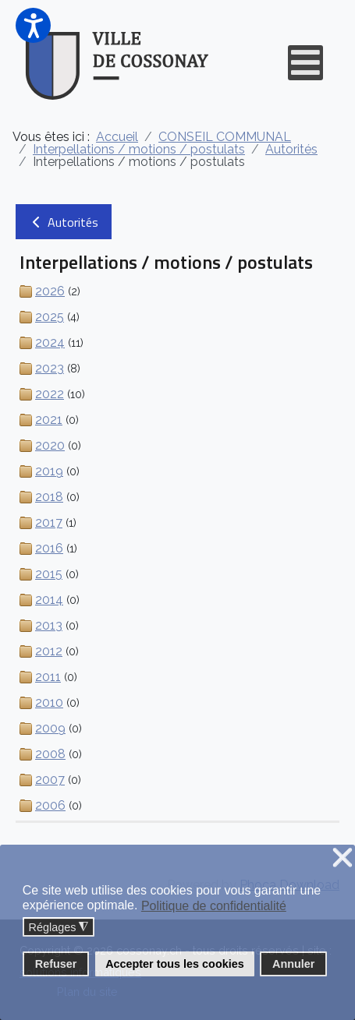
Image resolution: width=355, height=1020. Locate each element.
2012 (48, 651)
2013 (48, 625)
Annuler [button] (293, 964)
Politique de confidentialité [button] (213, 905)
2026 (50, 291)
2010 (49, 702)
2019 (49, 471)
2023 (49, 368)
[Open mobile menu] (305, 62)
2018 (49, 496)
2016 (49, 548)
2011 (48, 676)
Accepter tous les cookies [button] (174, 964)
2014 (49, 599)
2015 (48, 573)
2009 (50, 728)
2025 (49, 316)
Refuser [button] (56, 964)
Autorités (63, 222)
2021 (48, 419)
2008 (50, 753)
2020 (50, 445)
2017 (48, 522)
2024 (50, 342)
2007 (50, 779)
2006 (50, 805)
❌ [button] (342, 858)
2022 (49, 393)
